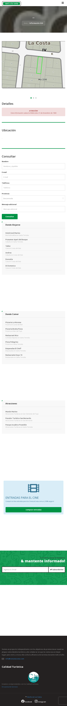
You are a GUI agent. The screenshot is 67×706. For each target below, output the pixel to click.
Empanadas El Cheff (13, 348)
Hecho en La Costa (34, 697)
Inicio (26, 23)
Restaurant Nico (11, 335)
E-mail (4, 172)
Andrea (8, 253)
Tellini (7, 246)
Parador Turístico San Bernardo (18, 418)
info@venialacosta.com (14, 659)
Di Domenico (10, 266)
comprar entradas (34, 510)
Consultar (9, 216)
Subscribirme (56, 569)
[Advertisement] (33, 294)
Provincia (5, 194)
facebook (26, 702)
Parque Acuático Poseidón (16, 425)
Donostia (9, 259)
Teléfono (5, 183)
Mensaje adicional (9, 204)
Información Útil (36, 23)
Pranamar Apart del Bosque (16, 240)
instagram (40, 702)
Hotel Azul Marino (12, 233)
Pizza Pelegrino (11, 342)
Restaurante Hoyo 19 (13, 355)
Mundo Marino (11, 412)
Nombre (5, 161)
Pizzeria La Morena (13, 322)
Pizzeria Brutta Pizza (14, 329)
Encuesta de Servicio (10, 687)
